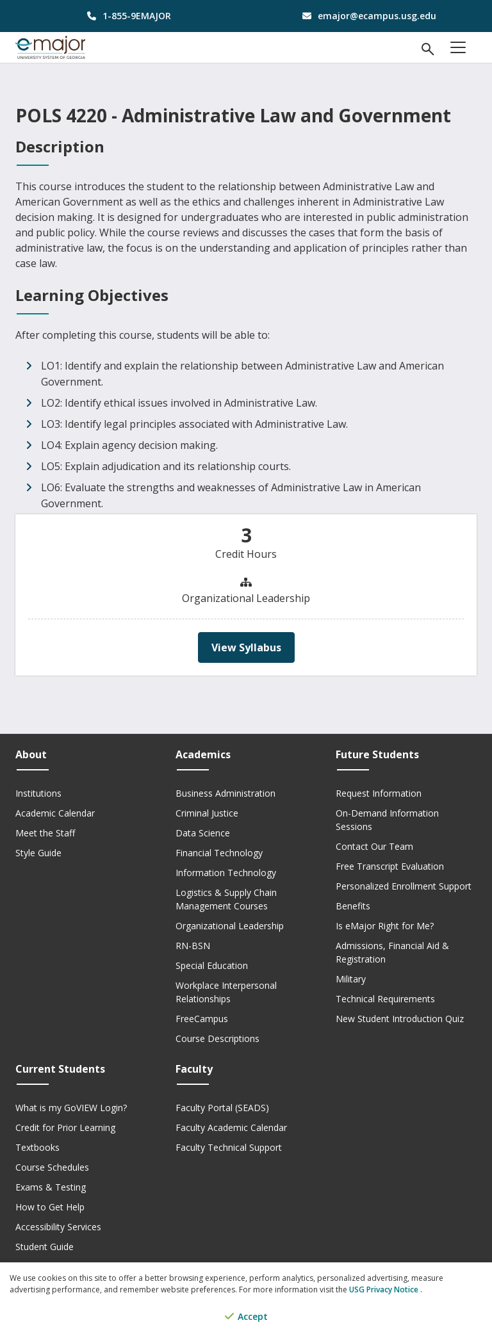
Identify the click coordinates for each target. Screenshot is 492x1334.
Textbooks (37, 1147)
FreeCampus (202, 1019)
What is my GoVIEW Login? (71, 1108)
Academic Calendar (55, 813)
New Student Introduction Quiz (400, 1019)
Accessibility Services (58, 1227)
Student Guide (44, 1246)
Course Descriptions (217, 1038)
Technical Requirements (385, 999)
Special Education (212, 965)
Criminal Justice (207, 813)
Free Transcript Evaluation (390, 866)
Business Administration (225, 793)
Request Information (379, 793)
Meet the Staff (45, 833)
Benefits (353, 906)
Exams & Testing (50, 1187)
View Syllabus (246, 647)
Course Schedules (52, 1167)
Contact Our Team (374, 846)
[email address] (366, 15)
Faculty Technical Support (229, 1147)
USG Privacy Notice (384, 1289)
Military (351, 979)
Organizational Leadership (230, 926)
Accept (246, 1316)
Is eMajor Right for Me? (385, 926)
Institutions (38, 793)
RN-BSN (193, 945)
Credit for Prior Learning (65, 1127)
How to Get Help (50, 1207)
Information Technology (226, 872)
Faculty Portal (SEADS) (222, 1108)
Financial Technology (219, 853)
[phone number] (125, 15)
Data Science (203, 833)
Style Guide (38, 853)
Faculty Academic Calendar (231, 1127)
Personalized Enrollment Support (404, 886)
